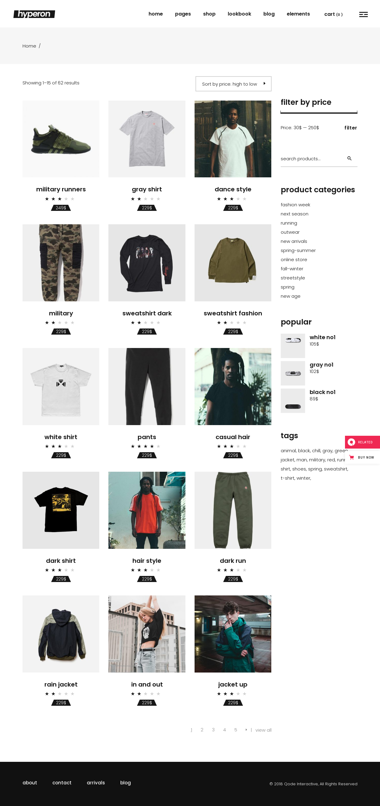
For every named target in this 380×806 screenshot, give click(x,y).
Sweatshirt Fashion (233, 313)
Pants (147, 437)
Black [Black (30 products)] (304, 450)
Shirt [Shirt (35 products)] (285, 469)
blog (125, 782)
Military (61, 313)
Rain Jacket (61, 684)
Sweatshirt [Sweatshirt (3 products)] (335, 469)
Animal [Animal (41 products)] (288, 450)
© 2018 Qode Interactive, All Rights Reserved (313, 784)
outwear (290, 232)
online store (294, 259)
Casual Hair (233, 437)
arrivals (96, 782)
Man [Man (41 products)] (302, 459)
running (289, 223)
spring (287, 287)
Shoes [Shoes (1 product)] (299, 469)
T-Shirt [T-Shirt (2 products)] (287, 478)
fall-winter (292, 268)
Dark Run (233, 560)
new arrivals (294, 241)
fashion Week (295, 204)
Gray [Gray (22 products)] (327, 450)
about (30, 782)
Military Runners (61, 189)
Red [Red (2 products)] (331, 459)
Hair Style (146, 560)
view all (263, 730)
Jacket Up (233, 684)
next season (294, 214)
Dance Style (233, 189)
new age (291, 296)
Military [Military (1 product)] (317, 459)
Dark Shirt (61, 560)
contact (62, 782)
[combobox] (233, 83)
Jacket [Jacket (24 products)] (287, 459)
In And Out (147, 684)
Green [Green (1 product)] (341, 450)
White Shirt (60, 437)
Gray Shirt (147, 189)
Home (29, 46)
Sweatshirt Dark (147, 313)
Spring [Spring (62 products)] (315, 469)
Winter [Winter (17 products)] (303, 478)
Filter (350, 127)
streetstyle (293, 278)
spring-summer (298, 250)
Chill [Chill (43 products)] (316, 450)
